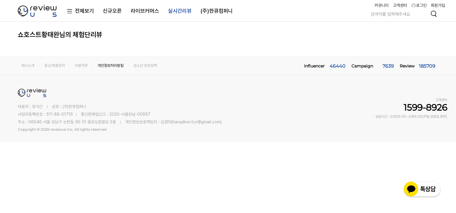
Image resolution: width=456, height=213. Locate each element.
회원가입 (438, 5)
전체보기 (79, 11)
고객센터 (400, 5)
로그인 (419, 5)
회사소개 (27, 65)
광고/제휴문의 (54, 65)
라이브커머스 (145, 11)
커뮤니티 (382, 5)
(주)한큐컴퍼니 (217, 11)
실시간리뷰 (180, 11)
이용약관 (81, 65)
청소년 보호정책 (145, 65)
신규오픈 (112, 11)
